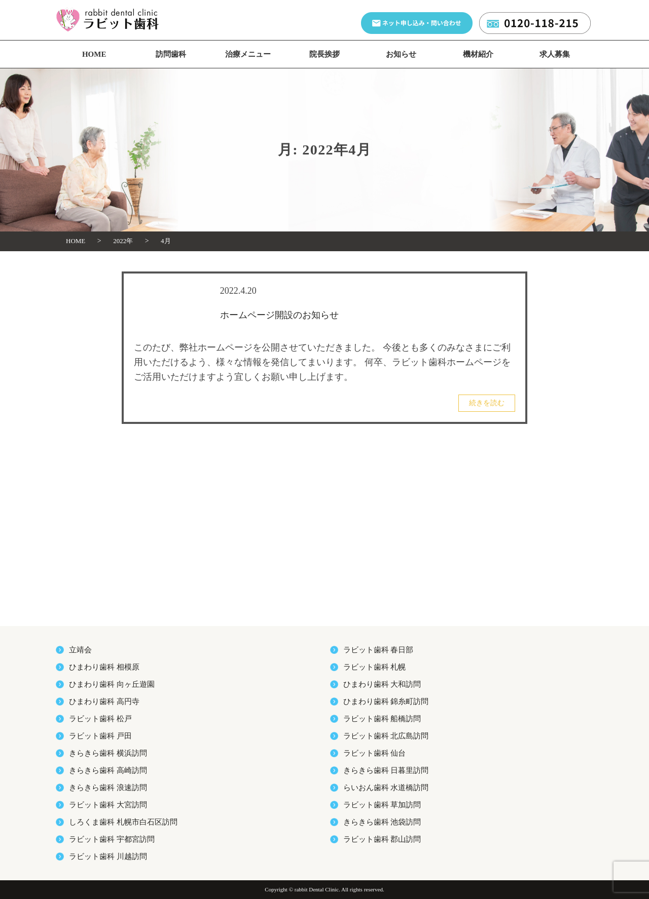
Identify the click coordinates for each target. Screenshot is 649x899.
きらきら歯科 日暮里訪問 (386, 770)
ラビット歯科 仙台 (374, 753)
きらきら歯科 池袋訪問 (382, 822)
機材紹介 (478, 54)
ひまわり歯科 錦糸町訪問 (386, 701)
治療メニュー (248, 54)
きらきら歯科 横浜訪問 (108, 753)
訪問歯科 (171, 54)
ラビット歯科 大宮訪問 (108, 805)
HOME (94, 54)
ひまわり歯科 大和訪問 (382, 684)
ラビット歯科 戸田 (100, 736)
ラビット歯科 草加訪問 (382, 805)
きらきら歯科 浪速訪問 (108, 788)
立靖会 (80, 650)
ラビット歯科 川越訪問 (108, 856)
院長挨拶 (324, 54)
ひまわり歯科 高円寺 (104, 701)
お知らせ (401, 54)
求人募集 (554, 54)
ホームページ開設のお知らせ (279, 315)
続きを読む (486, 403)
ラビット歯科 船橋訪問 (382, 719)
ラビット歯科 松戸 (100, 719)
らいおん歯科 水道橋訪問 (386, 788)
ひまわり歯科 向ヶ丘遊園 (112, 684)
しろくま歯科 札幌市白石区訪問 (123, 822)
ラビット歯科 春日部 (378, 650)
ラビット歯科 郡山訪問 (382, 839)
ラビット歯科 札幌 (374, 667)
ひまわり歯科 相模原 (104, 667)
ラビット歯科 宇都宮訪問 (112, 839)
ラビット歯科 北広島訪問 (386, 736)
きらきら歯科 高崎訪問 (108, 770)
